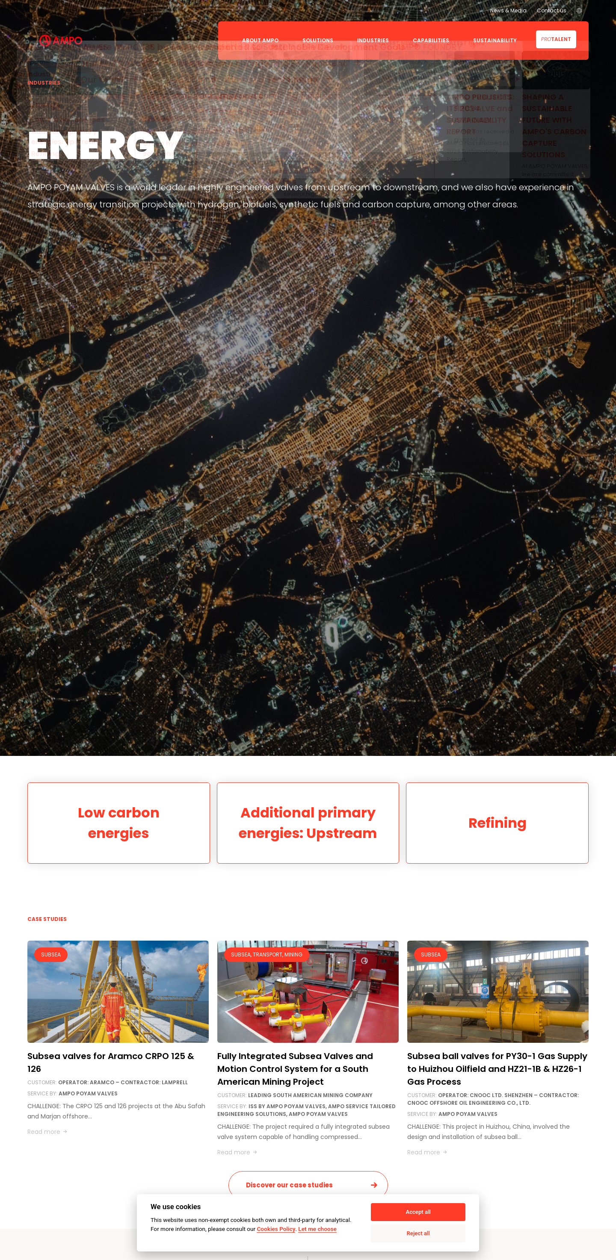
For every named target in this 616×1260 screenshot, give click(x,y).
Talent (556, 39)
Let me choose (317, 1228)
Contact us (551, 10)
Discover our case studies (289, 1184)
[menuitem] (579, 10)
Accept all (418, 1212)
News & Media (508, 10)
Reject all (418, 1233)
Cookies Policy (276, 1228)
